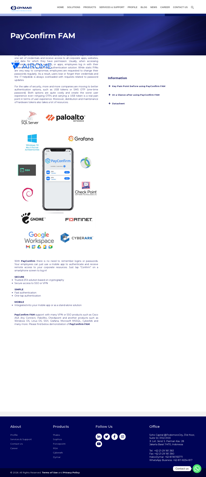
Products (89, 7)
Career (165, 7)
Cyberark (58, 452)
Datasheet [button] (116, 85)
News (153, 7)
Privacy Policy (71, 472)
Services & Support (111, 7)
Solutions (73, 7)
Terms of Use (50, 472)
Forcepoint (59, 443)
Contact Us (180, 7)
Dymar (57, 457)
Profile (132, 7)
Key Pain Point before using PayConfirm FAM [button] (136, 68)
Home (60, 7)
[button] (192, 8)
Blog (144, 7)
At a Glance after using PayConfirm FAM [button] (133, 76)
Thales (56, 434)
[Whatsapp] (197, 468)
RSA (55, 448)
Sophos (57, 439)
